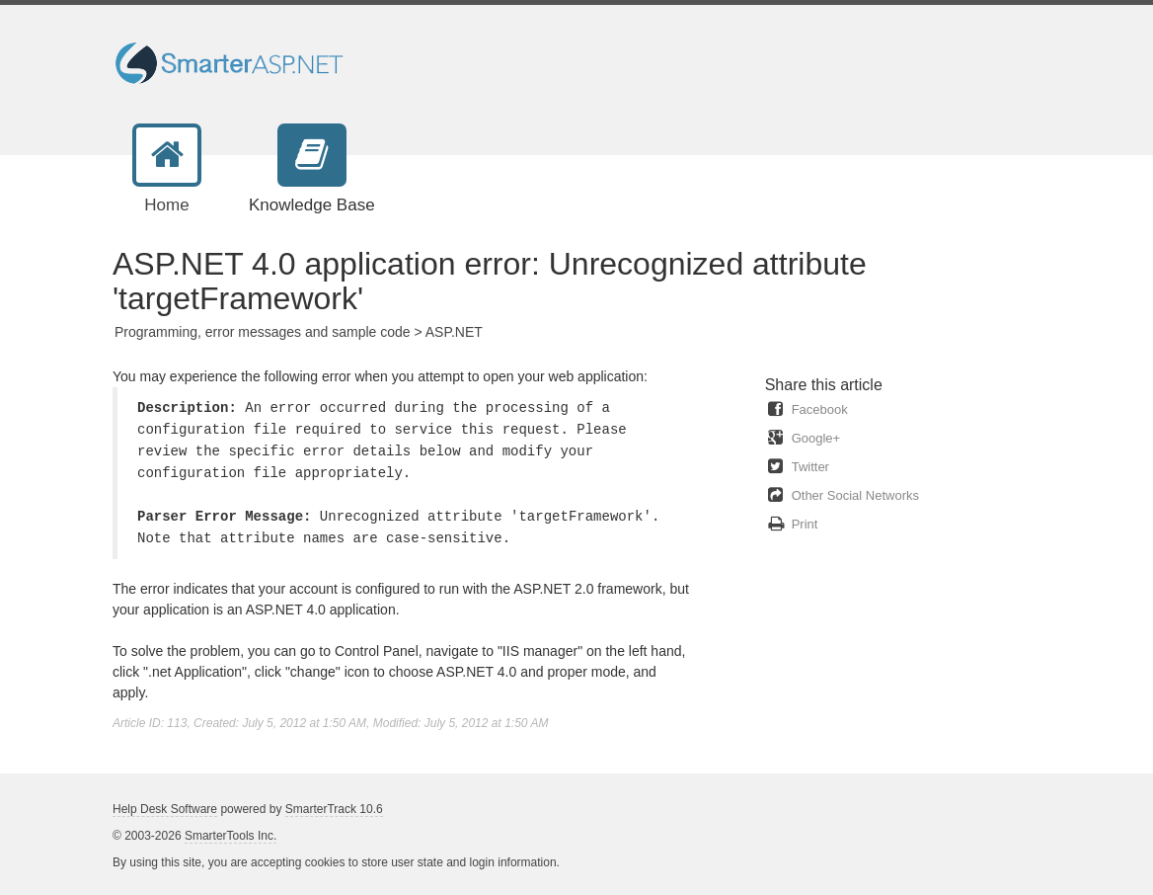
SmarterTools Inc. (230, 836)
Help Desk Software (165, 809)
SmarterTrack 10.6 (334, 809)
